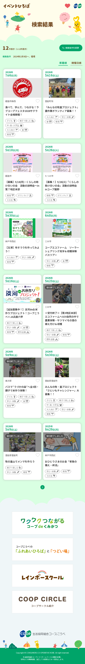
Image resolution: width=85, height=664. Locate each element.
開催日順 (76, 63)
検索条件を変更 (72, 47)
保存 (38, 101)
